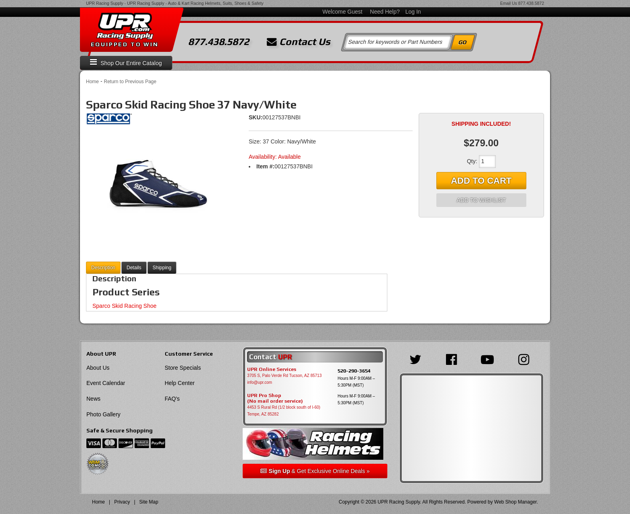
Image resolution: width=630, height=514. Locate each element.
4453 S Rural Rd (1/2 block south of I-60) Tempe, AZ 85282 (283, 410)
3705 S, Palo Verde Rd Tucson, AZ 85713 (284, 375)
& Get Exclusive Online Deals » (315, 471)
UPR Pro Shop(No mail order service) (275, 398)
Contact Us (298, 42)
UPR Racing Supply (104, 3)
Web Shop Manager (515, 502)
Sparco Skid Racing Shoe (124, 306)
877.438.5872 (531, 3)
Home (92, 81)
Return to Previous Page (130, 81)
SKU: (255, 117)
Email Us (508, 3)
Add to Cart (481, 181)
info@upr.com (259, 382)
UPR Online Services (271, 369)
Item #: (265, 166)
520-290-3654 (354, 371)
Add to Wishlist (481, 200)
